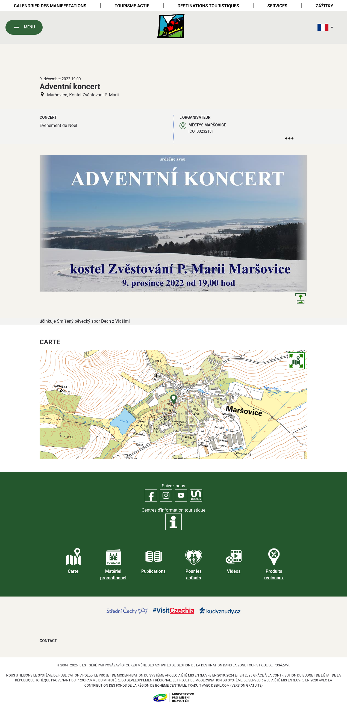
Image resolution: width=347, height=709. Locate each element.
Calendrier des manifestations (50, 5)
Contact (48, 641)
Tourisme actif (131, 5)
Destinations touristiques (208, 5)
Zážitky (324, 5)
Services (277, 5)
